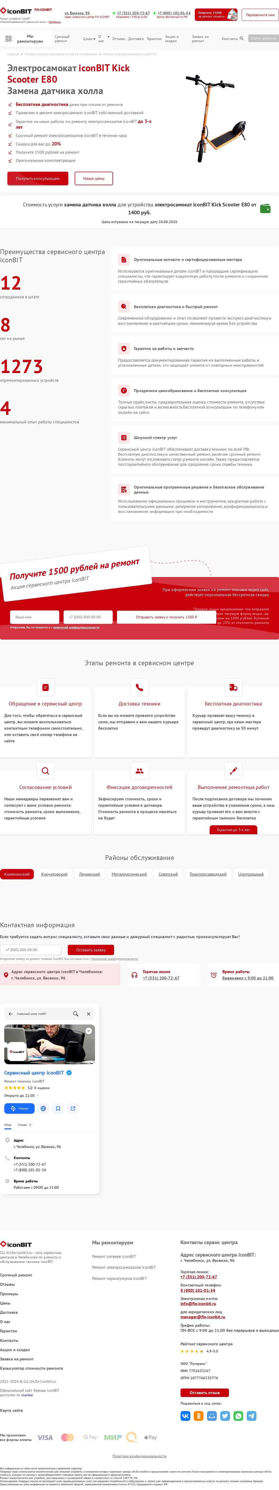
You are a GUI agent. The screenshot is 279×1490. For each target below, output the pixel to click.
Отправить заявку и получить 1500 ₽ (166, 617)
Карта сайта (11, 1410)
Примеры (9, 1293)
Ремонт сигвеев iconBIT (114, 1256)
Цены (89, 39)
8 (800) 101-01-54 (198, 1290)
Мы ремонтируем (24, 38)
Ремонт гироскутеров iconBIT (119, 1278)
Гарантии (154, 39)
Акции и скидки (172, 38)
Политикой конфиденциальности (114, 959)
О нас (103, 38)
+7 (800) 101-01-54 (174, 13)
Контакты (230, 39)
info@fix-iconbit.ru (198, 1303)
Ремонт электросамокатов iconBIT (124, 1267)
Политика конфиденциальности (139, 1456)
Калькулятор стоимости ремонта (31, 1368)
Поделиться (185, 1416)
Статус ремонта (263, 38)
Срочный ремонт (62, 38)
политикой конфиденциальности (76, 627)
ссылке (27, 1395)
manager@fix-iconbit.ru (203, 1316)
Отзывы (118, 39)
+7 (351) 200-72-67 (133, 13)
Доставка (136, 39)
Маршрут (19, 1108)
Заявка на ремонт (200, 38)
